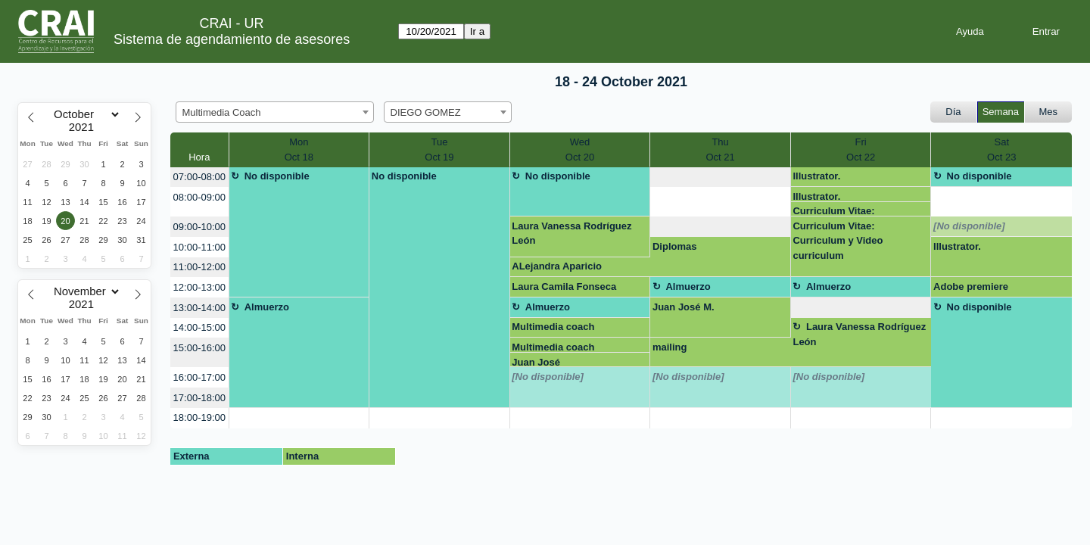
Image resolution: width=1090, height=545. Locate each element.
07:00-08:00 (199, 176)
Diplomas (674, 246)
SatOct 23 (1001, 149)
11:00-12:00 (199, 266)
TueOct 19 (439, 149)
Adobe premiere (970, 286)
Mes (1048, 111)
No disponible (277, 176)
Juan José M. (683, 307)
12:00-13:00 (199, 287)
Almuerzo (687, 286)
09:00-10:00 (199, 226)
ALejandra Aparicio (557, 266)
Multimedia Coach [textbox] (221, 112)
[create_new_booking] (720, 177)
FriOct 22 (860, 149)
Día (953, 111)
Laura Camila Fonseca (564, 286)
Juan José (536, 362)
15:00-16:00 (199, 347)
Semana (1001, 111)
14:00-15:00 (199, 327)
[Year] (85, 127)
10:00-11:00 (199, 247)
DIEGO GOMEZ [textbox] (426, 112)
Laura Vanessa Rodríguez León (571, 233)
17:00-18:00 (199, 397)
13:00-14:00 (199, 307)
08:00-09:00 (199, 197)
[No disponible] (969, 226)
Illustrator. (816, 176)
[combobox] (275, 112)
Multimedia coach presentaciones (553, 329)
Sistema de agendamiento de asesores (232, 39)
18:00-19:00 (199, 417)
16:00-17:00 (199, 377)
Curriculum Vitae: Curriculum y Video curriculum (838, 210)
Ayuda (970, 31)
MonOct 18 (299, 149)
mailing (669, 347)
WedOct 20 (579, 149)
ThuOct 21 (719, 149)
